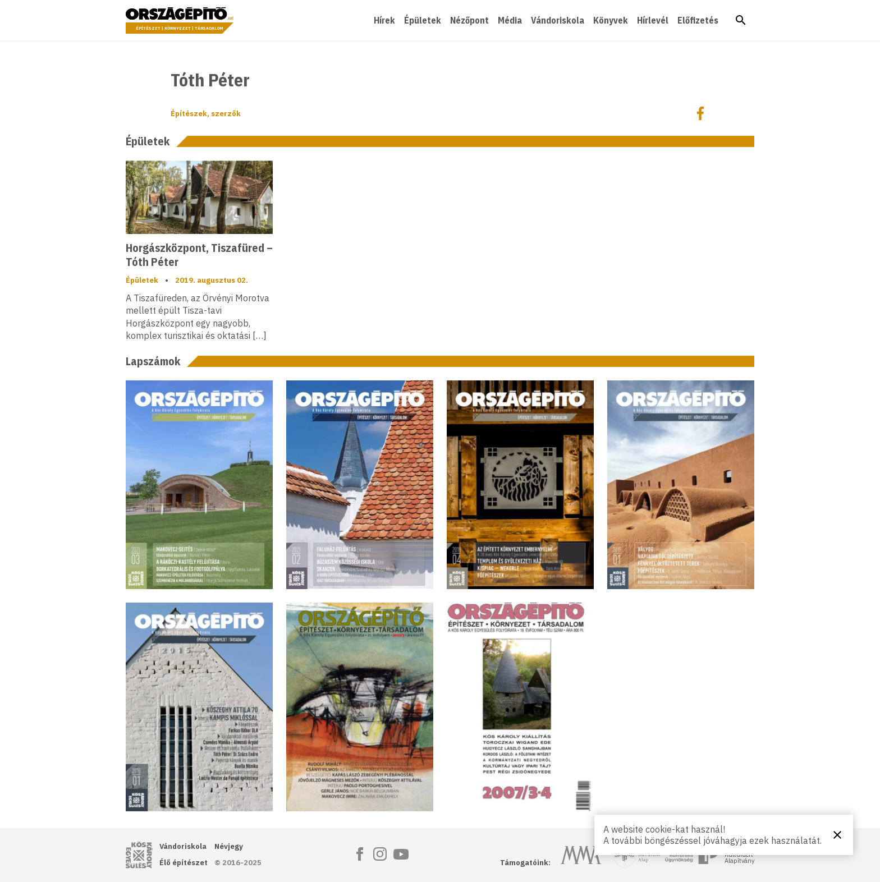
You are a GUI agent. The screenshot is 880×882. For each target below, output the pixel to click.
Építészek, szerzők (206, 113)
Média (510, 20)
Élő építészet (183, 862)
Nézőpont (469, 20)
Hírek (384, 20)
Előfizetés (697, 20)
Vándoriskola (557, 20)
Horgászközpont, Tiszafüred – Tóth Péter (199, 254)
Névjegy (228, 846)
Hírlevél (652, 20)
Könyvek (610, 20)
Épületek (422, 20)
